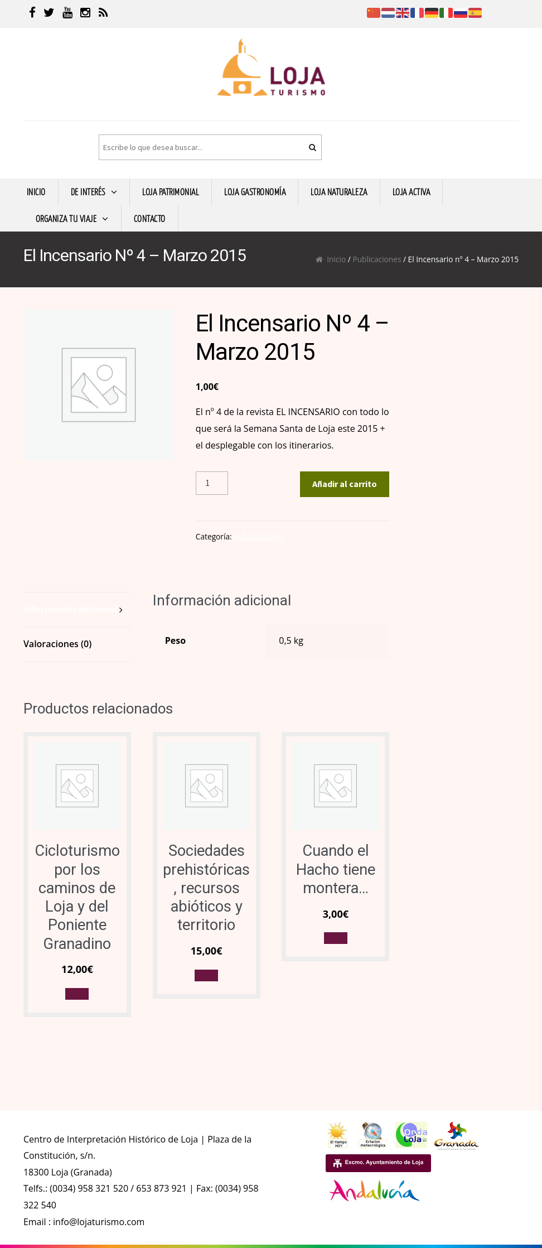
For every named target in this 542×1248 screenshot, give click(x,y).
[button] (77, 994)
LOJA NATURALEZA (339, 191)
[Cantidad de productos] (212, 483)
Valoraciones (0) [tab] (57, 644)
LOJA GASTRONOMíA (254, 191)
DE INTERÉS (88, 191)
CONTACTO (150, 218)
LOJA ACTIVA (411, 191)
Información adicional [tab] (70, 609)
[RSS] (103, 14)
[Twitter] (49, 14)
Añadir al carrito (344, 483)
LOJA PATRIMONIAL (170, 191)
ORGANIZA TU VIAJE (66, 218)
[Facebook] (32, 14)
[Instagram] (85, 14)
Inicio (336, 259)
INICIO (36, 191)
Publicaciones (376, 259)
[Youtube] (67, 14)
